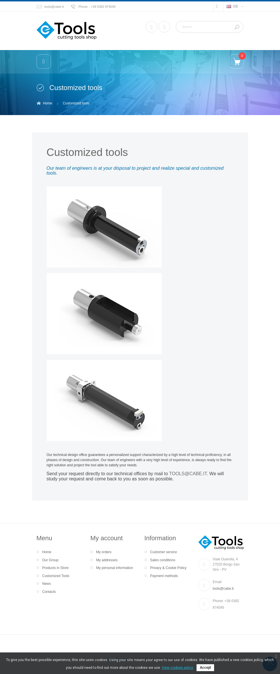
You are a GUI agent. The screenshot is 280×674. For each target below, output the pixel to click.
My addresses (107, 560)
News (46, 584)
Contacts (49, 592)
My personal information (114, 568)
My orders (103, 552)
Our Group (50, 560)
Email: (217, 582)
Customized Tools (56, 576)
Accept (205, 668)
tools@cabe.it (54, 6)
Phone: (218, 601)
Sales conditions (162, 560)
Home (47, 103)
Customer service (163, 552)
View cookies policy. (178, 668)
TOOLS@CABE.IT (188, 473)
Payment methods (164, 576)
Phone (83, 6)
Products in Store (55, 568)
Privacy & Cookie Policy (168, 568)
